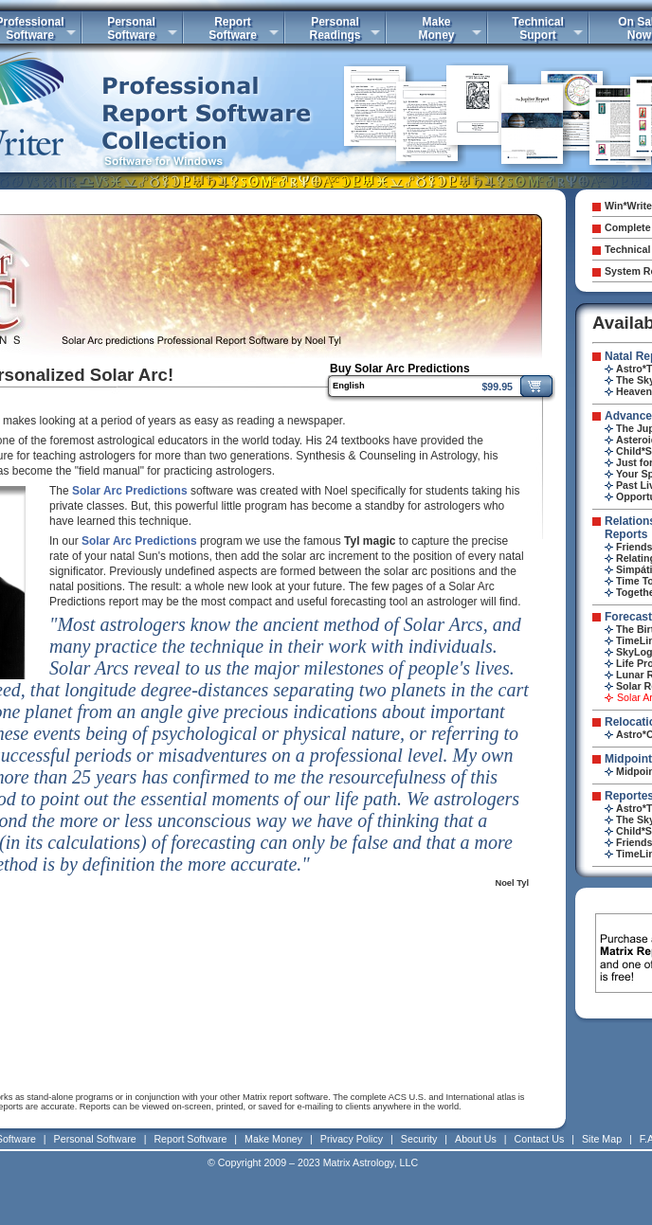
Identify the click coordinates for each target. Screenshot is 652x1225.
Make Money (273, 1138)
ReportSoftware (232, 28)
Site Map (602, 1138)
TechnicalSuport (537, 28)
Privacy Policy (351, 1138)
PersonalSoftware (131, 28)
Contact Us (540, 1138)
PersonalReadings (334, 28)
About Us (476, 1138)
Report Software (190, 1138)
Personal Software (95, 1138)
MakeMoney (436, 28)
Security (419, 1138)
